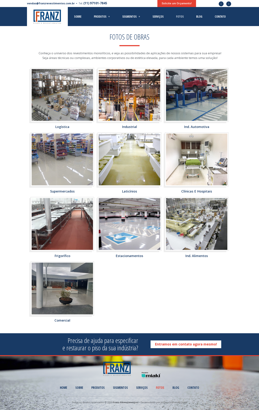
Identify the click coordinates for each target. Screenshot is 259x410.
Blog (199, 17)
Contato (220, 17)
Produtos (102, 16)
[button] (176, 3)
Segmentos (131, 16)
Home (63, 388)
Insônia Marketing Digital (174, 402)
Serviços (158, 17)
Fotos (180, 17)
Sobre (77, 17)
